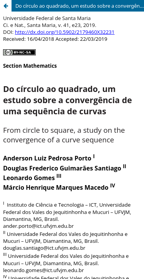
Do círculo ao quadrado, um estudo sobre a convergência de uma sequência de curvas (79, 5)
